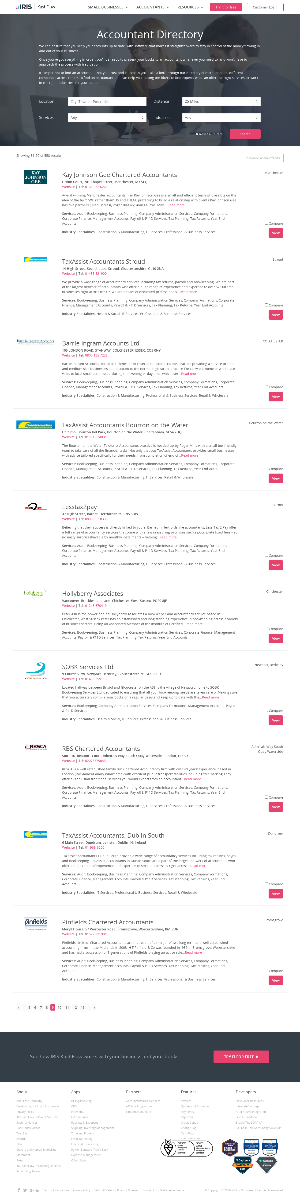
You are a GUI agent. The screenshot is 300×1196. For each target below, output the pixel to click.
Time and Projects (83, 1133)
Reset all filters (209, 134)
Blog (19, 1144)
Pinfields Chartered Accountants (108, 922)
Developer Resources (250, 1101)
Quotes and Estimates (195, 1106)
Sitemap (133, 1190)
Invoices (186, 1101)
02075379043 (95, 760)
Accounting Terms (28, 1171)
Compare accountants (262, 158)
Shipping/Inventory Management (92, 1128)
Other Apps (78, 1160)
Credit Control (190, 1123)
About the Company (29, 1101)
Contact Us (149, 1190)
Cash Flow (187, 1133)
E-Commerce (79, 1117)
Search (245, 134)
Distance (161, 101)
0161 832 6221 (96, 186)
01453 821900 (96, 273)
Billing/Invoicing (81, 1101)
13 (83, 1007)
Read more (176, 205)
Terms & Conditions (56, 1190)
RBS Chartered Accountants (101, 748)
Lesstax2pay (79, 506)
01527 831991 (96, 934)
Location (46, 101)
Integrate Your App (248, 1106)
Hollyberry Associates (92, 593)
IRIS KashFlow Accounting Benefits (38, 1166)
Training (21, 1133)
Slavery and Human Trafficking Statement (36, 1152)
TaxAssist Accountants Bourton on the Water (125, 425)
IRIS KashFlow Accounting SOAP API (258, 1128)
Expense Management (86, 1155)
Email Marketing (82, 1139)
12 (75, 1007)
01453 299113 (96, 679)
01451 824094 (96, 437)
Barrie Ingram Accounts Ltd (100, 343)
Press (20, 1160)
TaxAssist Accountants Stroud (103, 261)
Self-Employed (190, 1139)
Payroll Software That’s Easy (89, 1150)
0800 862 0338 (96, 519)
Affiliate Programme (139, 1106)
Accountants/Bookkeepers (143, 1101)
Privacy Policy (25, 1112)
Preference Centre (172, 1190)
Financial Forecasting (85, 1144)
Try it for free (239, 1056)
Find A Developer (247, 1117)
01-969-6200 (94, 847)
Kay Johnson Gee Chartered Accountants (119, 174)
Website (68, 186)
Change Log (188, 1128)
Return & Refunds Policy (109, 1190)
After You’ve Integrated (251, 1112)
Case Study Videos (28, 1128)
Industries (162, 117)
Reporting (187, 1117)
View (276, 233)
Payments (77, 1112)
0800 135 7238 (96, 355)
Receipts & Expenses (84, 1123)
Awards (21, 1139)
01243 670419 (96, 605)
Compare (274, 223)
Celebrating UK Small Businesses (38, 1106)
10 (59, 1007)
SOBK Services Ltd (87, 667)
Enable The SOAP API (249, 1123)
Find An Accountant (138, 1112)
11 (67, 1007)
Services (46, 117)
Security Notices (27, 1123)
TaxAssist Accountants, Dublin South (113, 835)
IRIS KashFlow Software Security (37, 1117)
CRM (74, 1106)
